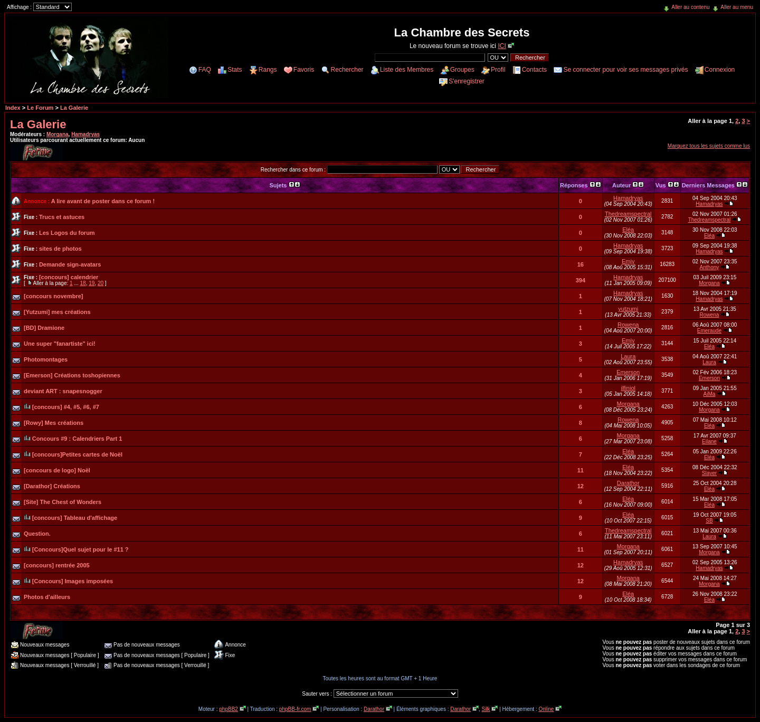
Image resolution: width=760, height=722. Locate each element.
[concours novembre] (53, 296)
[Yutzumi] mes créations (57, 312)
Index (13, 107)
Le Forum (40, 107)
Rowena (709, 315)
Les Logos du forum (67, 233)
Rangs (268, 69)
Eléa (628, 229)
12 (580, 486)
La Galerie (74, 107)
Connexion (720, 69)
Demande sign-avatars (70, 264)
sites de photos (60, 248)
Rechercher (347, 69)
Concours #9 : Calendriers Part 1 (77, 438)
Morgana (57, 134)
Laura (628, 356)
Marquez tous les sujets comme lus (709, 146)
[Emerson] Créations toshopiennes (72, 375)
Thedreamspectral (628, 214)
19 (91, 283)
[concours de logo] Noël (57, 470)
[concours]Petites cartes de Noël (77, 454)
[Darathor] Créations (52, 486)
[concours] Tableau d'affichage (74, 518)
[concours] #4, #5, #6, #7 (65, 407)
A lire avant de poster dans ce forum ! (103, 201)
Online (546, 709)
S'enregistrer (466, 81)
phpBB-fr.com (295, 709)
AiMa (710, 394)
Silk (485, 709)
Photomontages (46, 359)
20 (100, 283)
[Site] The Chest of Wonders (62, 502)
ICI (502, 46)
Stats (234, 69)
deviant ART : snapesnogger (63, 391)
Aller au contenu (690, 7)
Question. (37, 533)
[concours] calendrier (68, 277)
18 (83, 283)
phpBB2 (228, 709)
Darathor (628, 483)
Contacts (534, 69)
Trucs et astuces (61, 217)
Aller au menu (736, 7)
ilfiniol (628, 388)
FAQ (204, 69)
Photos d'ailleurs (47, 597)
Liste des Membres (406, 69)
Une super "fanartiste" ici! (60, 343)
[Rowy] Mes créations (53, 423)
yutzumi (628, 309)
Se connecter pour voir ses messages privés (625, 69)
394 (580, 280)
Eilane (709, 441)
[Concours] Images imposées (72, 581)
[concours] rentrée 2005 (57, 565)
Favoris (303, 69)
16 (580, 264)
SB (709, 521)
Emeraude (709, 331)
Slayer (709, 473)
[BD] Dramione (44, 328)
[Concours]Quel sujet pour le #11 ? (80, 549)
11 (580, 470)
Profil (498, 69)
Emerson (628, 372)
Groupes (462, 69)
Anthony (709, 267)
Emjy (628, 261)
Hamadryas (85, 134)
